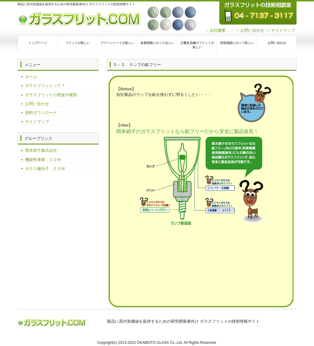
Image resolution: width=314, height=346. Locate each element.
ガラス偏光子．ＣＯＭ (45, 168)
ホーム (31, 76)
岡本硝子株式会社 (41, 150)
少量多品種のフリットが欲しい (197, 45)
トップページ (38, 43)
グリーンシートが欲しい (117, 43)
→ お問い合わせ (249, 30)
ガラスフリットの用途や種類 (51, 94)
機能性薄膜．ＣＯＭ (43, 159)
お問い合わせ (277, 43)
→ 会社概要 (215, 30)
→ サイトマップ (280, 30)
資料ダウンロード (41, 112)
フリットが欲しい (77, 43)
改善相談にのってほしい (157, 43)
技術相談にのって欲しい (237, 43)
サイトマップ (37, 121)
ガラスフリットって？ (45, 85)
